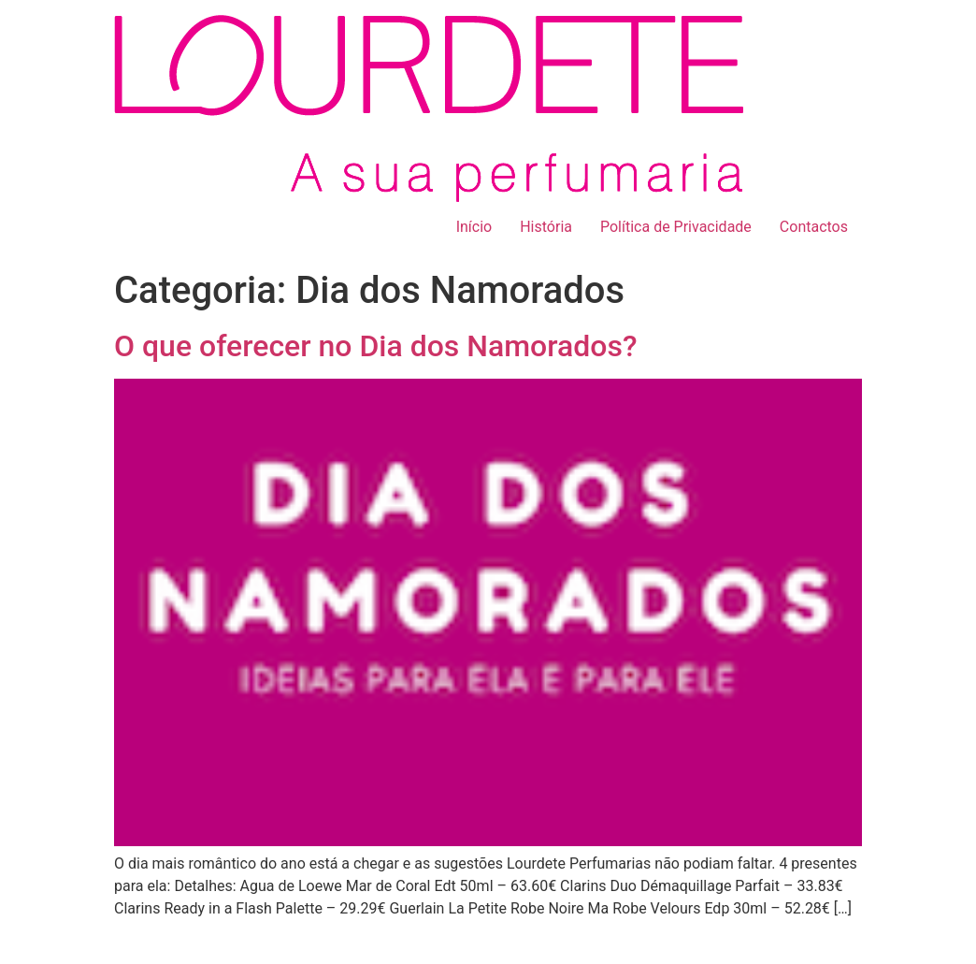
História (546, 227)
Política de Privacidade (676, 227)
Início (474, 227)
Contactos (814, 227)
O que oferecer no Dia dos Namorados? (375, 346)
